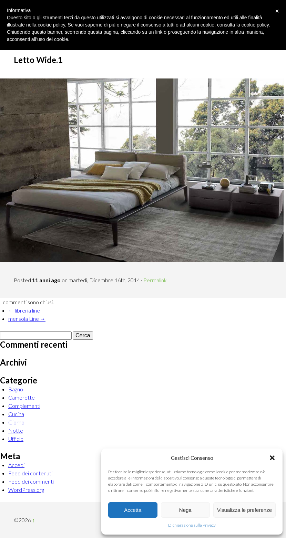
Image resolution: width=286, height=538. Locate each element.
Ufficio (15, 438)
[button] (272, 457)
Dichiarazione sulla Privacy (192, 525)
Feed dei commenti (31, 481)
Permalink (155, 280)
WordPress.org (26, 489)
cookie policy (255, 25)
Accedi (16, 465)
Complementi (24, 405)
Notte (15, 430)
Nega (185, 510)
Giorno (16, 422)
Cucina (16, 414)
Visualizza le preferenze (244, 510)
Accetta (132, 510)
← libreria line (24, 310)
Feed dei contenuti (30, 473)
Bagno (15, 389)
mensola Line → (26, 318)
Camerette (21, 397)
